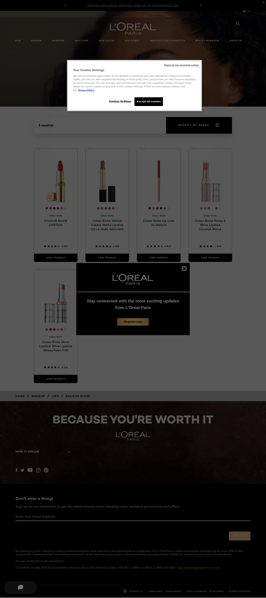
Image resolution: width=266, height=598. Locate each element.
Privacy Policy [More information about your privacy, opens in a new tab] (86, 90)
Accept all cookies (149, 101)
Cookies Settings (118, 101)
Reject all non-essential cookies (181, 65)
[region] (134, 86)
